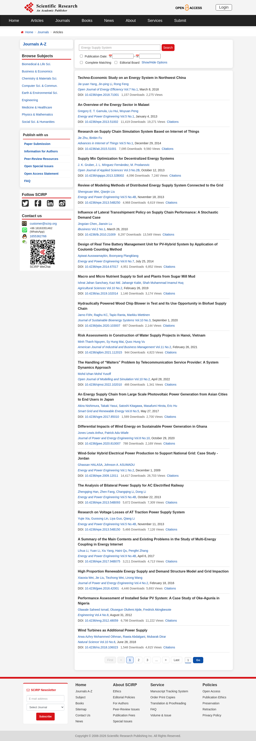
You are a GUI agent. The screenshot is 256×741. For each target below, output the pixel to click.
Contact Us (82, 715)
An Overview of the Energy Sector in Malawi (113, 105)
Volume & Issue (161, 715)
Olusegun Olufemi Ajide (126, 609)
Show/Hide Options (154, 62)
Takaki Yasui (109, 405)
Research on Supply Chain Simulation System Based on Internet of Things (138, 131)
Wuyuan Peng (128, 111)
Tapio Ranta (117, 315)
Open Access (211, 691)
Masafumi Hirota (155, 405)
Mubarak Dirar (156, 636)
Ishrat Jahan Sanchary (93, 282)
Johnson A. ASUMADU (119, 464)
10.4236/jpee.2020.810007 (103, 443)
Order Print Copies (163, 697)
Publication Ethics (214, 697)
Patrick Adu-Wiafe (116, 432)
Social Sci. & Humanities (38, 121)
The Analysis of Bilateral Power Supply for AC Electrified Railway (131, 485)
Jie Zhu (83, 138)
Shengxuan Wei (88, 191)
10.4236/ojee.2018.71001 (102, 94)
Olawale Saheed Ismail (93, 609)
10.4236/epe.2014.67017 (101, 266)
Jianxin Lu (105, 223)
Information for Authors (41, 151)
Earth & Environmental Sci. (40, 93)
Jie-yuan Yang (87, 84)
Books (87, 20)
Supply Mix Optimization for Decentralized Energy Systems (126, 158)
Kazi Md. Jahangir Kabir (125, 282)
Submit (180, 20)
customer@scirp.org (43, 223)
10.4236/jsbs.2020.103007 (102, 325)
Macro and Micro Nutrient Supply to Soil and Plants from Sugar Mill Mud (136, 276)
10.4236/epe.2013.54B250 (102, 202)
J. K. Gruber (86, 165)
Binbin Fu (95, 138)
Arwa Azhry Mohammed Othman (99, 636)
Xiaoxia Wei (86, 577)
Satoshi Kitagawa (130, 405)
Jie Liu (99, 577)
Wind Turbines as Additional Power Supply (112, 630)
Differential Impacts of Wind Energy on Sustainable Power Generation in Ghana (142, 426)
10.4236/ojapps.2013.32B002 (104, 175)
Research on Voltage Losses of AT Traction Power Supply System (131, 512)
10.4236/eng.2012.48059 (101, 620)
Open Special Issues (38, 166)
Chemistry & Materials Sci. (39, 78)
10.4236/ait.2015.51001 (100, 148)
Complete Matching (98, 62)
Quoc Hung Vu (135, 341)
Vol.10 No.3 (143, 320)
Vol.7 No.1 (131, 89)
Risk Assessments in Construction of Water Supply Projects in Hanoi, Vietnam (141, 335)
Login (224, 7)
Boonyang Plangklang (123, 255)
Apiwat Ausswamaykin (93, 255)
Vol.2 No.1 (98, 229)
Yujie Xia (83, 518)
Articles (37, 20)
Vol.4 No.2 (141, 583)
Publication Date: (95, 56)
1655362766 (38, 236)
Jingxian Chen (87, 223)
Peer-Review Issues (126, 709)
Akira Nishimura (88, 405)
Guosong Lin (99, 518)
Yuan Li (95, 550)
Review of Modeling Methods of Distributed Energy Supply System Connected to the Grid (150, 185)
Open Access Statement (41, 173)
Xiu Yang (108, 550)
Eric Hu (172, 405)
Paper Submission (37, 144)
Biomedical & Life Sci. (36, 64)
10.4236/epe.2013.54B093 (102, 502)
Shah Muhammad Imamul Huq (163, 282)
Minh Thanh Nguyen (91, 341)
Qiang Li (129, 518)
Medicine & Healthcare (37, 107)
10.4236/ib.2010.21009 (100, 234)
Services (155, 20)
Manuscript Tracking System (169, 691)
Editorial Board (130, 62)
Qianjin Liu (108, 191)
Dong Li (141, 491)
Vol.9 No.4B (128, 556)
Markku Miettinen (138, 315)
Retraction (209, 709)
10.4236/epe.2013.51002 (101, 121)
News (109, 20)
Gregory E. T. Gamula (92, 111)
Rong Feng (121, 84)
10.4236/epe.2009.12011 (101, 475)
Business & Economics (37, 71)
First (110, 660)
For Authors (120, 703)
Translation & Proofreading (168, 703)
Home (14, 20)
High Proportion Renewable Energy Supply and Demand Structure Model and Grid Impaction (153, 571)
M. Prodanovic (139, 165)
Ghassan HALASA (90, 464)
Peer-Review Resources (41, 159)
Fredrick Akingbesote (157, 609)
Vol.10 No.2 (114, 288)
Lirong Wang (133, 577)
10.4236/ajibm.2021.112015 (103, 352)
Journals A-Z (83, 691)
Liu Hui (113, 111)
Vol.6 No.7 (127, 261)
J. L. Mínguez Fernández (112, 165)
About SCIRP (125, 685)
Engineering (30, 100)
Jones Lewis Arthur (90, 432)
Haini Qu (121, 550)
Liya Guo (116, 518)
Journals (62, 20)
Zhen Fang (107, 491)
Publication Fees (124, 715)
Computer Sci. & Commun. (40, 85)
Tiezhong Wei (114, 577)
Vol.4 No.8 (102, 615)
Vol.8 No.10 (142, 438)
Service (157, 685)
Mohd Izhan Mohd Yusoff (94, 374)
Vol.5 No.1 (127, 116)
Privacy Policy (212, 715)
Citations (172, 121)
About (131, 20)
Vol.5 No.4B (128, 197)
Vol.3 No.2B (132, 170)
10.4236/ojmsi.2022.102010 (103, 384)
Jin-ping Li (105, 84)
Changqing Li (125, 491)
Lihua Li (83, 550)
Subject (80, 697)
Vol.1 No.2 (127, 470)
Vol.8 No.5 (132, 411)
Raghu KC (101, 315)
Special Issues (122, 721)
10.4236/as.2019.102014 (101, 293)
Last (176, 660)
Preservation (211, 703)
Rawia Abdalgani (134, 636)
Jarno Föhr (85, 315)
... (156, 660)
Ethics (117, 691)
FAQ (27, 181)
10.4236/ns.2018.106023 (101, 647)
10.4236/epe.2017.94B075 (102, 561)
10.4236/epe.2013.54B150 (102, 529)
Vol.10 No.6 (107, 642)
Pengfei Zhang (138, 550)
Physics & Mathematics (37, 114)
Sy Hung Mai (115, 341)
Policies (210, 685)
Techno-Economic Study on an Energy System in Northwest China (132, 78)
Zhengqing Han (88, 491)
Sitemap (80, 709)
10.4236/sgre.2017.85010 (102, 416)
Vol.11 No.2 (163, 347)
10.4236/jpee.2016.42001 (102, 588)
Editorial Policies (124, 697)
